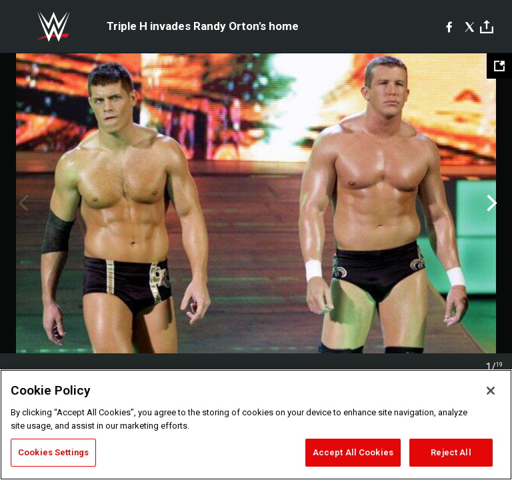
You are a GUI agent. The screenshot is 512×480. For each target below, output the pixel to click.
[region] (256, 424)
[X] (469, 26)
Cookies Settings (53, 452)
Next (490, 203)
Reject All (451, 452)
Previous (21, 203)
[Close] (490, 390)
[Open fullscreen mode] (499, 66)
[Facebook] (449, 26)
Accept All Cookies (353, 452)
